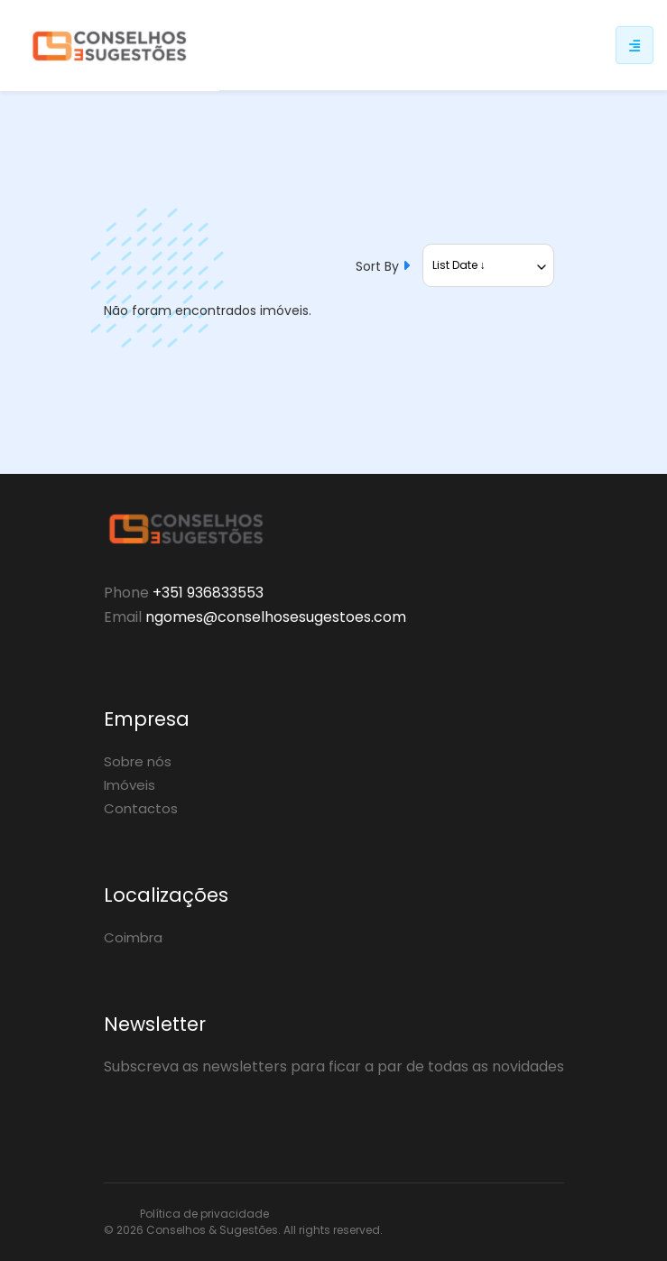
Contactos (141, 808)
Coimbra (133, 937)
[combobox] (488, 265)
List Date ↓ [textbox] (459, 265)
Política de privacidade (204, 1213)
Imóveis (129, 784)
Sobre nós (137, 761)
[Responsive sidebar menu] (634, 45)
